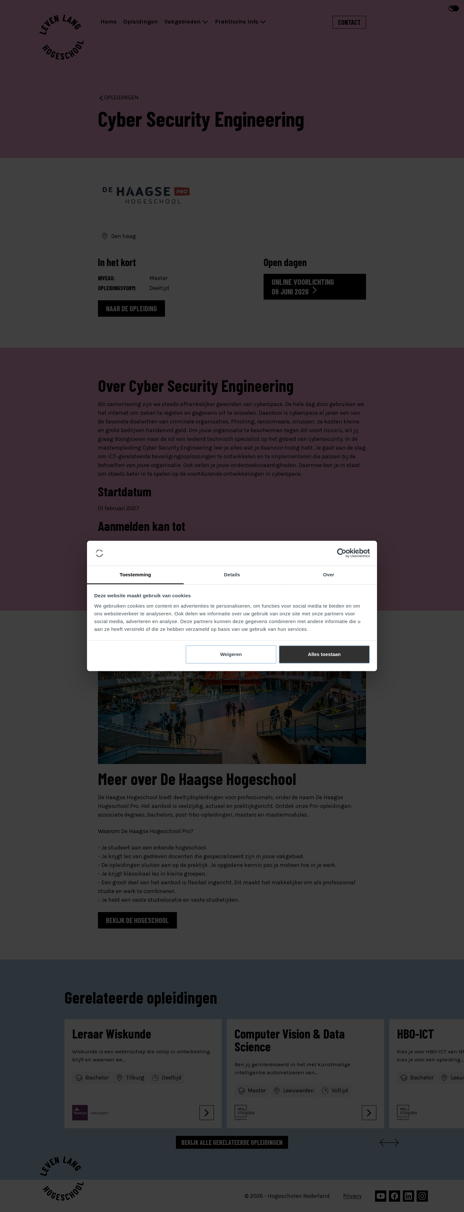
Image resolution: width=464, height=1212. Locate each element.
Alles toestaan (324, 654)
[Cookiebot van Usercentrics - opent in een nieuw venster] (342, 553)
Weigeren (231, 654)
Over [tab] (328, 574)
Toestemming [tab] (135, 574)
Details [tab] (232, 574)
